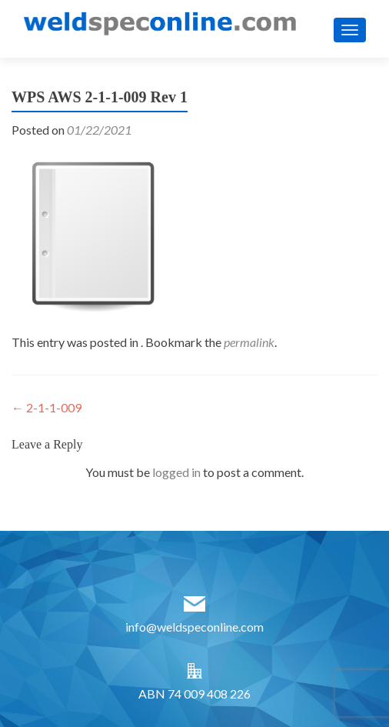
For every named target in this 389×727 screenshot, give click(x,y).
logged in (176, 472)
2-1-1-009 (46, 407)
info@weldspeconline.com (194, 626)
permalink (249, 342)
